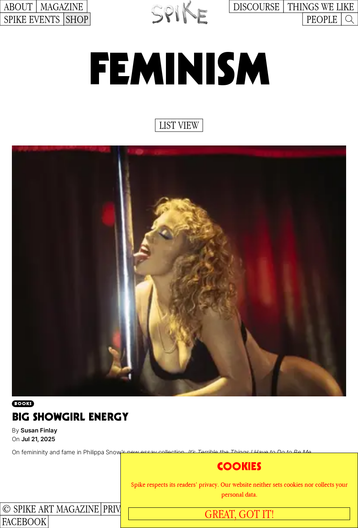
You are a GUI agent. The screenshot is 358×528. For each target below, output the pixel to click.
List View (179, 125)
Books (23, 403)
